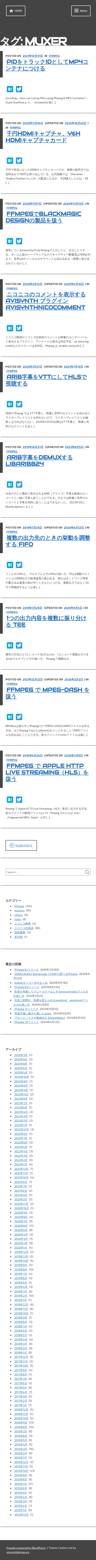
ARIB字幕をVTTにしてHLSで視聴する (46, 380)
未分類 (18, 936)
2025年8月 (20, 1063)
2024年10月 (21, 1076)
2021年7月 (20, 1186)
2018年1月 (20, 1352)
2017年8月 (20, 1374)
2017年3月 (20, 1396)
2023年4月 (21, 1112)
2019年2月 (20, 1295)
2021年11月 (21, 1173)
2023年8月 (21, 1098)
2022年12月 (21, 1129)
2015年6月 (20, 1488)
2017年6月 (20, 1383)
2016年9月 (20, 1422)
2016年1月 (20, 1457)
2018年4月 (20, 1339)
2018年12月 (21, 1304)
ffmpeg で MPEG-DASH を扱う (47, 693)
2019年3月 (20, 1291)
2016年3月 (20, 1449)
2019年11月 (21, 1256)
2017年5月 (20, 1387)
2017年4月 (20, 1392)
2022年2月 (21, 1160)
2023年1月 (20, 1125)
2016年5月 (20, 1440)
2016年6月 (20, 1435)
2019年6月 (20, 1278)
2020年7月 (20, 1221)
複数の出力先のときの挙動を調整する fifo (47, 541)
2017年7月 (20, 1378)
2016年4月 (20, 1444)
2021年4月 (20, 1195)
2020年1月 (20, 1247)
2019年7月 (20, 1273)
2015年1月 (20, 1510)
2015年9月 (20, 1475)
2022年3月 (21, 1155)
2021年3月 (20, 1199)
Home (15, 10)
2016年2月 (20, 1453)
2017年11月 (21, 1361)
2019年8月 (20, 1269)
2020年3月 (21, 1238)
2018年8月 (20, 1321)
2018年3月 (20, 1343)
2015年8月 (20, 1479)
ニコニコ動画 (22, 923)
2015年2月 (20, 1505)
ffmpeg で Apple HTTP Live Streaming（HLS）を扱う (47, 772)
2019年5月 (20, 1282)
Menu (80, 10)
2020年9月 (21, 1212)
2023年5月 (20, 1107)
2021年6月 (20, 1190)
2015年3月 (20, 1501)
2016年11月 (21, 1414)
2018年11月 (21, 1308)
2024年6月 (21, 1085)
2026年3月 (21, 1055)
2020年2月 (21, 1243)
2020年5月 (20, 1230)
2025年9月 (20, 1059)
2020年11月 (21, 1203)
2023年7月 (20, 1103)
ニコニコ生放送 (24, 928)
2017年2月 (20, 1400)
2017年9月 (20, 1370)
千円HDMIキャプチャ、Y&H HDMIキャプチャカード (42, 137)
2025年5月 (20, 1068)
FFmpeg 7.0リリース (26, 1022)
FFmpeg (54, 55)
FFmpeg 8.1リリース (26, 969)
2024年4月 (21, 1090)
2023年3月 (21, 1116)
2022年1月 (20, 1164)
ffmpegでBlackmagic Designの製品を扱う (43, 217)
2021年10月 (21, 1177)
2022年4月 (21, 1151)
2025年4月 (21, 1072)
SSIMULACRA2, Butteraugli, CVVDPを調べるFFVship (46, 974)
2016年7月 (20, 1431)
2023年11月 (21, 1094)
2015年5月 (20, 1492)
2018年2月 (20, 1348)
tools (17, 919)
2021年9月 (20, 1182)
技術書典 (19, 932)
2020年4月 (21, 1234)
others (18, 915)
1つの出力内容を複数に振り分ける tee (46, 621)
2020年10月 (21, 1208)
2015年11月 (21, 1466)
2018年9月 (20, 1317)
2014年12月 (21, 1514)
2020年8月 (21, 1217)
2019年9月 (20, 1265)
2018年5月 (20, 1335)
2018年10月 (21, 1313)
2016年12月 (21, 1409)
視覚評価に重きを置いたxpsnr (33, 1013)
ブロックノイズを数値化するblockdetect (39, 1017)
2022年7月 (20, 1138)
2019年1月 (20, 1300)
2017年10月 (21, 1365)
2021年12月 (21, 1168)
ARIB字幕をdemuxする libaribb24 (39, 461)
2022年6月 (21, 1142)
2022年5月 (20, 1147)
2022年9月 (21, 1133)
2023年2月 (21, 1120)
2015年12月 (21, 1462)
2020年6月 (21, 1225)
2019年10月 (21, 1260)
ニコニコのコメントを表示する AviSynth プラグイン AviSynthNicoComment (45, 301)
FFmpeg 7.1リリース (26, 1009)
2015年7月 (20, 1484)
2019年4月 (20, 1287)
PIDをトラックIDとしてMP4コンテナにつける (46, 65)
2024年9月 (21, 1081)
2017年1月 (20, 1405)
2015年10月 (21, 1470)
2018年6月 (20, 1330)
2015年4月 (20, 1497)
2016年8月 (20, 1427)
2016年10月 (21, 1418)
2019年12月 (21, 1252)
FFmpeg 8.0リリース (26, 987)
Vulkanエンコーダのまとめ (31, 982)
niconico (19, 910)
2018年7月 (20, 1326)
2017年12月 (21, 1356)
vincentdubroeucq (17, 1552)
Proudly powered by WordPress (26, 1547)
